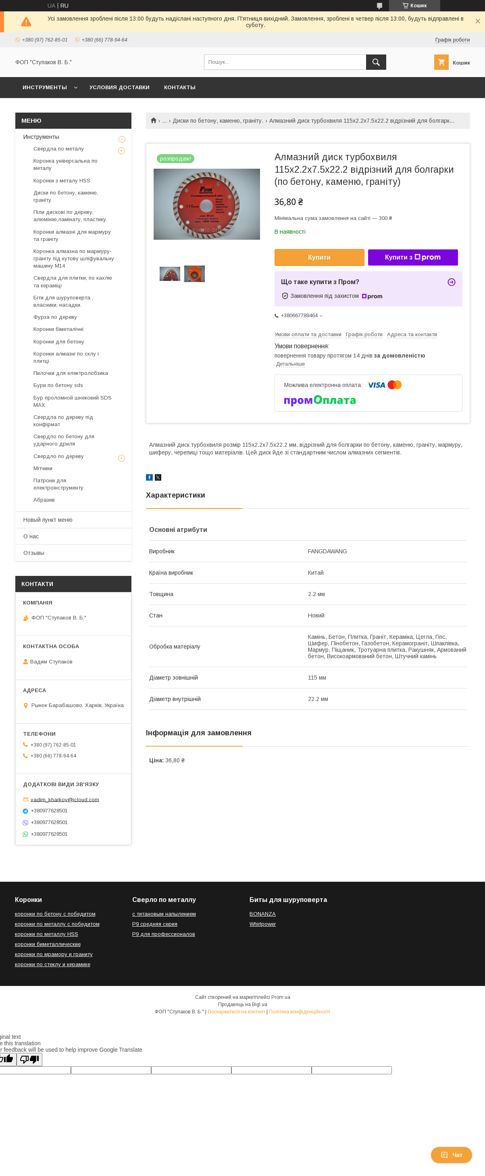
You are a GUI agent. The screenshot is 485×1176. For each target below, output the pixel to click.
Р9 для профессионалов (163, 934)
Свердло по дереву (58, 456)
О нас (31, 536)
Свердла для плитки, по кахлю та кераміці (72, 281)
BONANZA (263, 914)
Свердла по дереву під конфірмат (63, 420)
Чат (451, 1155)
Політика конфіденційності (299, 1012)
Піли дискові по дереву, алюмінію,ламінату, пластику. (70, 215)
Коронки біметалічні (58, 329)
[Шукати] (376, 62)
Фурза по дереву (55, 317)
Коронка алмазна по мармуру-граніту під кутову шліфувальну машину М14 (73, 258)
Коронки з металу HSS (61, 181)
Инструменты (45, 87)
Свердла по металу (58, 149)
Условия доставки (120, 87)
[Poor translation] (29, 1059)
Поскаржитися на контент (236, 1012)
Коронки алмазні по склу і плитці (66, 357)
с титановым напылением (164, 914)
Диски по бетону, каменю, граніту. (218, 120)
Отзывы (33, 553)
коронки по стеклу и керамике (52, 964)
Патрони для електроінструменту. (59, 484)
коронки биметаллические (48, 944)
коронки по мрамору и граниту (54, 954)
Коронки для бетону (58, 342)
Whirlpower (263, 924)
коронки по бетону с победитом (55, 914)
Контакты (180, 87)
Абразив (44, 500)
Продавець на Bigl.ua (242, 1004)
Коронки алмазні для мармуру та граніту (72, 235)
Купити (319, 257)
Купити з (413, 257)
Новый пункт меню (48, 520)
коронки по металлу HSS (46, 934)
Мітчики (42, 468)
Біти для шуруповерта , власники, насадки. (63, 301)
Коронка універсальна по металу (65, 164)
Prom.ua (280, 997)
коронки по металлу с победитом (57, 924)
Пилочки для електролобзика (70, 373)
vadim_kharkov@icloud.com (65, 799)
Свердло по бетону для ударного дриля (63, 440)
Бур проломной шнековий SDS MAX (72, 401)
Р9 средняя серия (154, 924)
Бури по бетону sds (58, 385)
